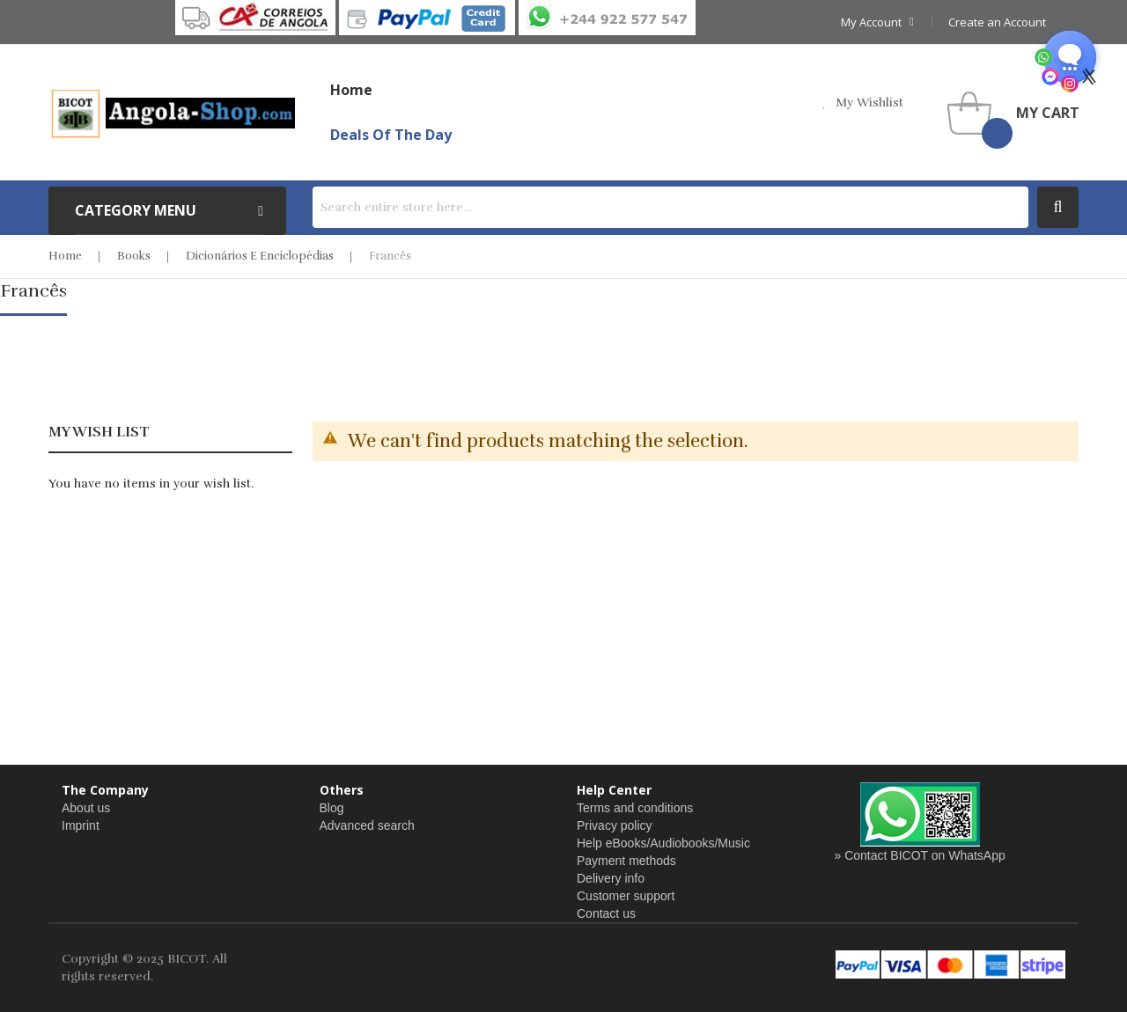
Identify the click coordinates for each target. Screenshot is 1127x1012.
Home (65, 256)
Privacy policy (614, 825)
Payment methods (626, 861)
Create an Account (997, 22)
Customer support (625, 896)
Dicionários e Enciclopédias (260, 256)
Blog (332, 808)
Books (134, 256)
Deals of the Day (391, 134)
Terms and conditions (635, 808)
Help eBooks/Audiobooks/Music (663, 843)
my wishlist (869, 102)
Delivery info (611, 878)
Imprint (80, 825)
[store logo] (171, 112)
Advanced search (367, 825)
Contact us (606, 913)
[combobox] (670, 207)
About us (86, 808)
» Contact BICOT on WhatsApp (920, 855)
